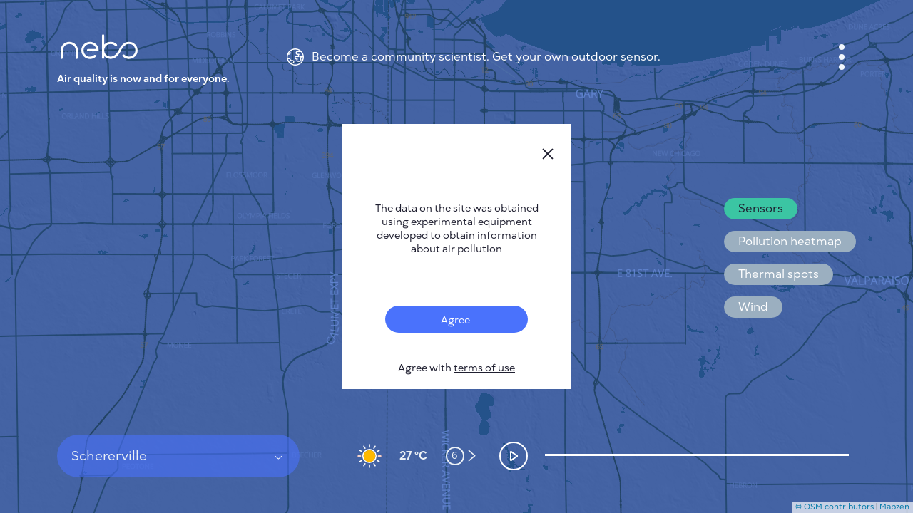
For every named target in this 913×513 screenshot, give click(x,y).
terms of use (484, 368)
